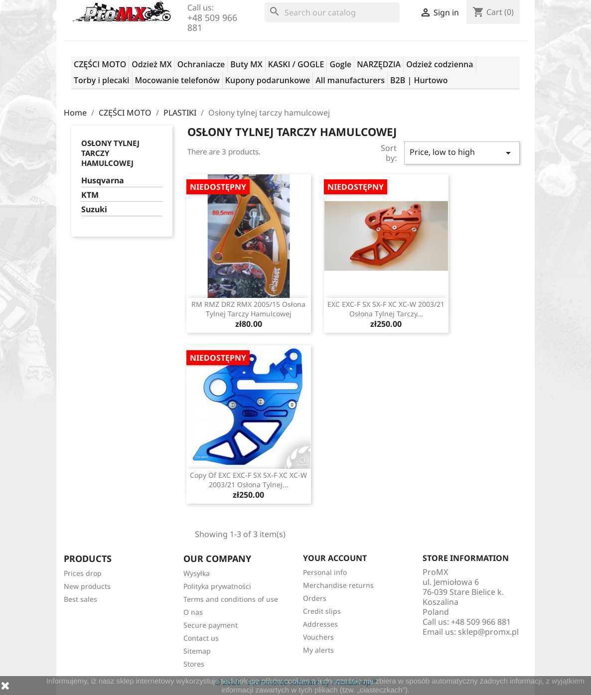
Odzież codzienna (439, 64)
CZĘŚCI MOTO (100, 64)
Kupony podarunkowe (267, 80)
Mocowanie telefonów (177, 80)
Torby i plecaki (102, 80)
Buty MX (246, 64)
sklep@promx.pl (488, 631)
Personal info (325, 572)
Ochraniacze (201, 64)
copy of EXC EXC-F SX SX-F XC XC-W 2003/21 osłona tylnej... (248, 480)
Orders (314, 598)
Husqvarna (102, 180)
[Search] (332, 12)
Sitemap (197, 651)
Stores (193, 664)
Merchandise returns (338, 585)
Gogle (340, 64)
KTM (90, 195)
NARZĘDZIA (379, 64)
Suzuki (94, 209)
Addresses (320, 624)
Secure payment (210, 625)
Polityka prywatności (217, 586)
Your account (335, 558)
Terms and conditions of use (230, 599)
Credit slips (322, 611)
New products (87, 586)
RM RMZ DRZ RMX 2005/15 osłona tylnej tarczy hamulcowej (248, 309)
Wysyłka (196, 573)
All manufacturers (350, 80)
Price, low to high (462, 152)
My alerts (318, 650)
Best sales (80, 599)
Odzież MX (151, 64)
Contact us (201, 638)
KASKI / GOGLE (296, 64)
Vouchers (318, 637)
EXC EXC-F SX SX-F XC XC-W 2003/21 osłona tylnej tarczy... (385, 309)
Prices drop (83, 573)
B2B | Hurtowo (418, 80)
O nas (193, 612)
